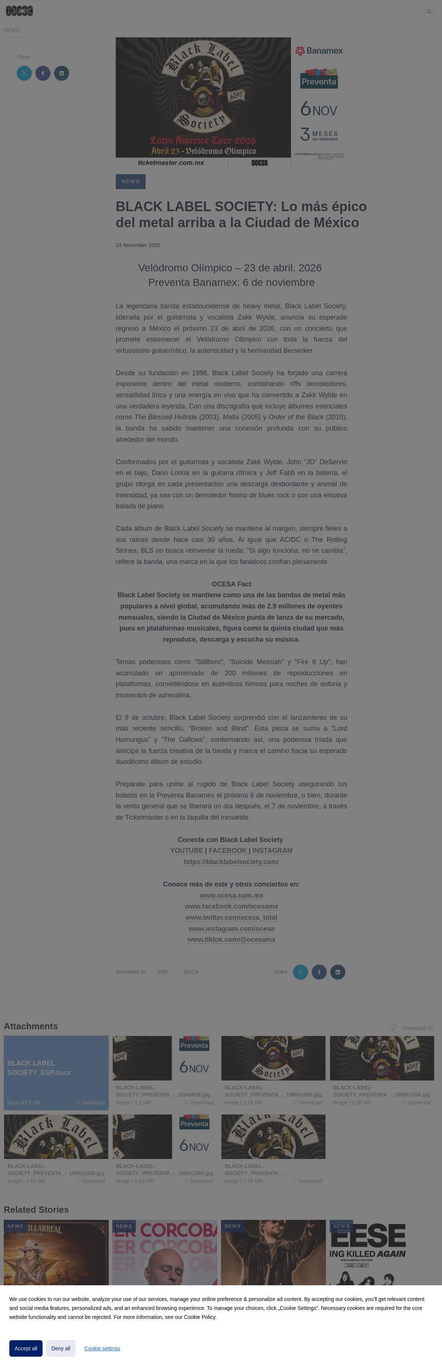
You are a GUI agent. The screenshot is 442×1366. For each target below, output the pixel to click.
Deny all (61, 1348)
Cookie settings (102, 1348)
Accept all (26, 1348)
